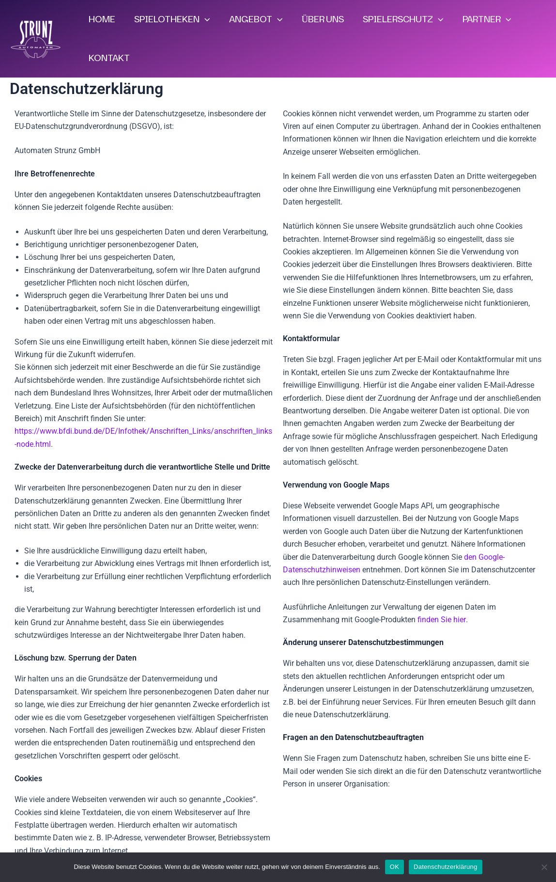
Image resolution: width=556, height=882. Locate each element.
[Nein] (544, 867)
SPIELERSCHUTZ (400, 19)
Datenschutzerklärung (445, 866)
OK (394, 866)
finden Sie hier (440, 619)
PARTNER (483, 19)
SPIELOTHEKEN (171, 19)
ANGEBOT (253, 19)
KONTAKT (108, 58)
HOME (101, 19)
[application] (204, 19)
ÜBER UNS (320, 19)
